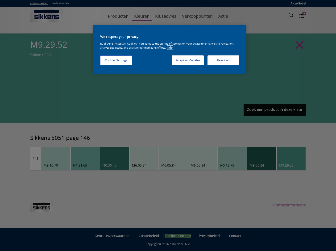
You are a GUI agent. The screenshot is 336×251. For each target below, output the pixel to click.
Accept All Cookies (187, 60)
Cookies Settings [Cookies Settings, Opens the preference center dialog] (116, 60)
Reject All (223, 60)
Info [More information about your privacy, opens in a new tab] (170, 47)
